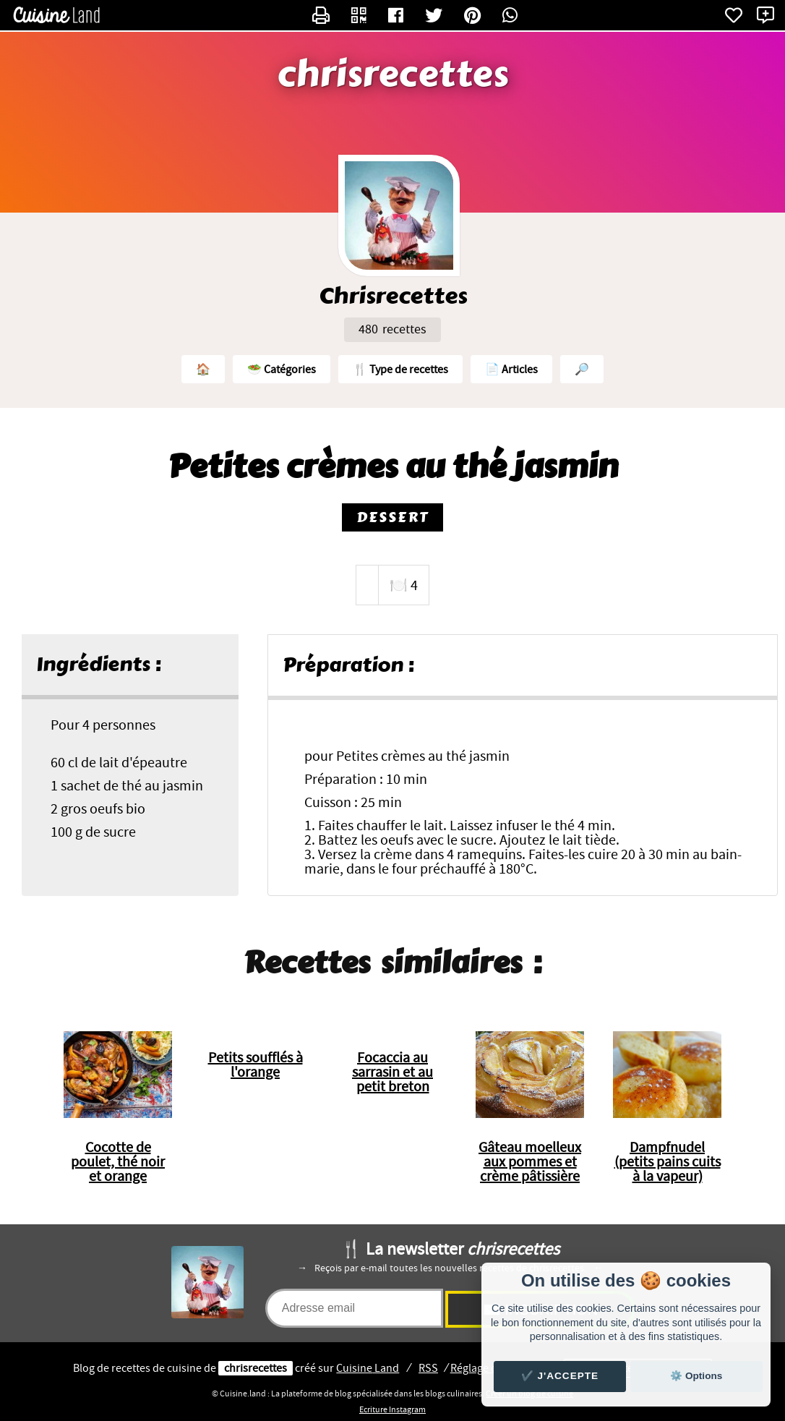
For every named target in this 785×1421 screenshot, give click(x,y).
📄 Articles (511, 369)
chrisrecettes (393, 74)
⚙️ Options (696, 1375)
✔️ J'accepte (560, 1375)
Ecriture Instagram (392, 1409)
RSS (428, 1368)
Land (367, 1368)
